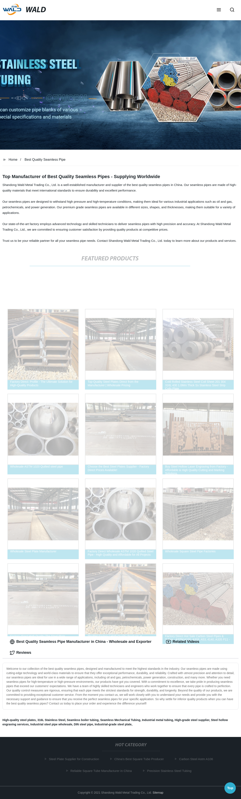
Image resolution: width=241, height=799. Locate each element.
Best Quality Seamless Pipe (45, 159)
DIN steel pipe (83, 724)
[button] (219, 10)
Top (230, 788)
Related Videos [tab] (182, 641)
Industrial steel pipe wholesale (51, 724)
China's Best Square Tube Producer (140, 759)
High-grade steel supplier (192, 720)
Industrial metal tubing (157, 720)
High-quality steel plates (19, 720)
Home (13, 159)
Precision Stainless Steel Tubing (170, 771)
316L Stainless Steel (51, 720)
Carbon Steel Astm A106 (197, 759)
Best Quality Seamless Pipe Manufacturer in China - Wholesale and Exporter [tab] (80, 641)
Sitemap (158, 792)
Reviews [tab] (20, 652)
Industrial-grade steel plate (113, 724)
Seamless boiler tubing (83, 720)
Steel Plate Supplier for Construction (75, 759)
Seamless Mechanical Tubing (120, 720)
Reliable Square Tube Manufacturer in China (101, 771)
